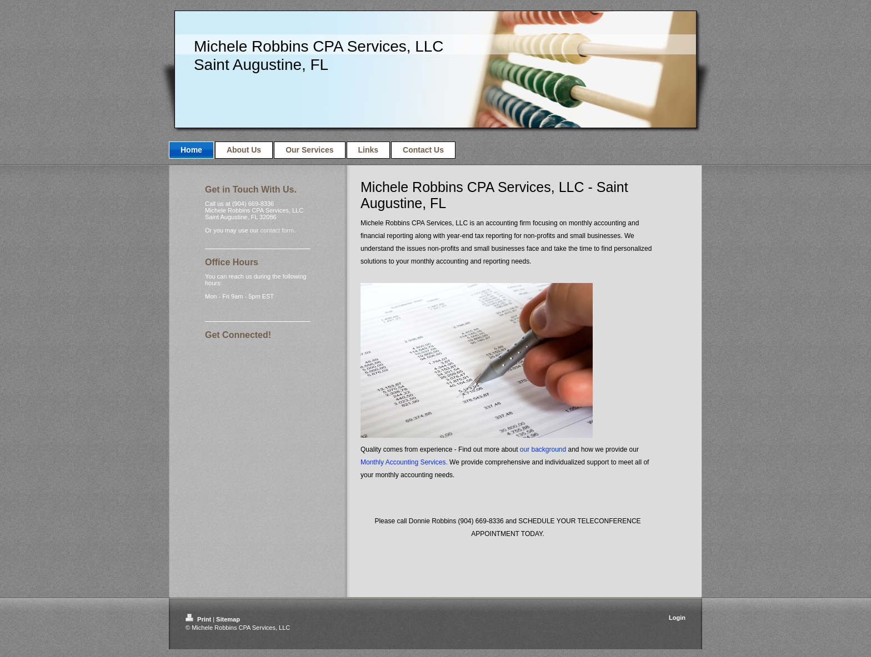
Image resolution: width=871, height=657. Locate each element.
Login (677, 617)
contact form (277, 230)
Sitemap (228, 619)
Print (199, 619)
